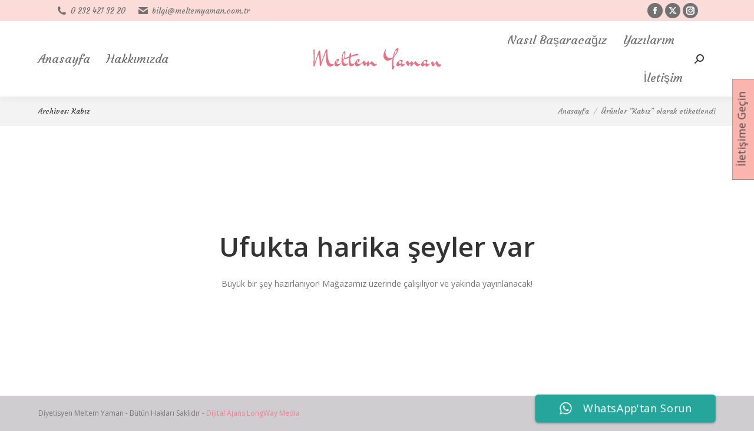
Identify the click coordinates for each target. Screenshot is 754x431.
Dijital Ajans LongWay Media (253, 413)
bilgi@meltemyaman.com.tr (193, 10)
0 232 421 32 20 (90, 10)
